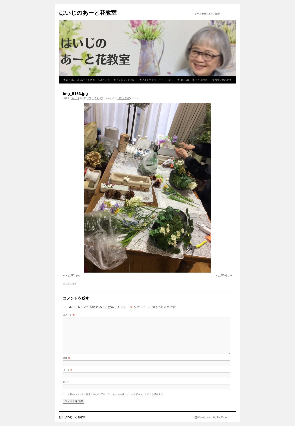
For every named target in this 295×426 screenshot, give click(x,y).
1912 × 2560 (123, 98)
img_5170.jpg (222, 275)
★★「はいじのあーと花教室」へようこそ (86, 79)
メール (67, 370)
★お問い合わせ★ (222, 79)
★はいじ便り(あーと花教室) (192, 79)
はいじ (74, 98)
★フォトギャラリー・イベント (156, 79)
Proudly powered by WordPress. (212, 417)
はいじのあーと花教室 (88, 13)
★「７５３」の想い (124, 79)
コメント (69, 314)
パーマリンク (69, 283)
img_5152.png (73, 275)
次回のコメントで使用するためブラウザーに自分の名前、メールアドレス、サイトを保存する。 (116, 394)
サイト (66, 382)
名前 (66, 358)
